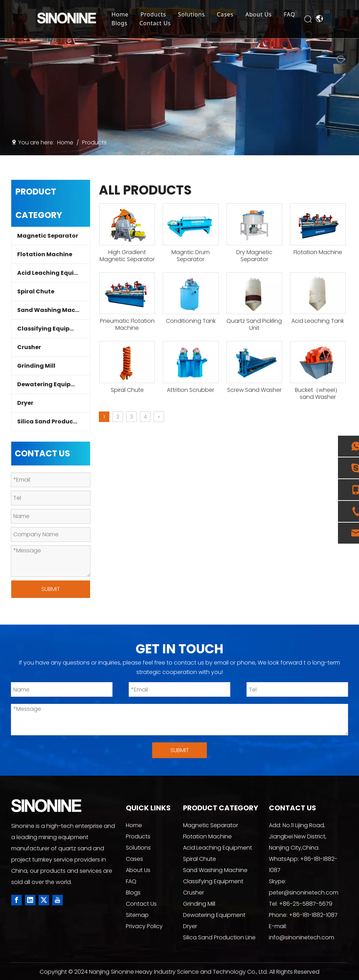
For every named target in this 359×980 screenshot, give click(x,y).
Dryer (25, 403)
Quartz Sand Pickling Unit (254, 325)
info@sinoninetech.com (301, 937)
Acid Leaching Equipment (53, 273)
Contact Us (157, 23)
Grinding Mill (36, 366)
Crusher (29, 347)
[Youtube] (57, 900)
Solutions (193, 15)
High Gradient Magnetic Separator (127, 256)
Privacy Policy (144, 926)
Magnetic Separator (47, 236)
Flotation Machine (44, 254)
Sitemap (137, 915)
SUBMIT (50, 589)
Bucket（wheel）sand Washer (317, 394)
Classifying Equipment (51, 329)
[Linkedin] (30, 900)
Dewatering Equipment (52, 384)
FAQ (292, 15)
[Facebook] (16, 900)
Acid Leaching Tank (317, 321)
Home (122, 15)
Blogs (122, 23)
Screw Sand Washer (254, 390)
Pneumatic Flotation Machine (127, 325)
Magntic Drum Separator (190, 256)
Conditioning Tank (191, 321)
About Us (261, 15)
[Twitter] (44, 900)
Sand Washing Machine (52, 310)
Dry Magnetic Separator (254, 256)
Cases (227, 15)
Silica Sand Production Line (53, 421)
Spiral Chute (35, 291)
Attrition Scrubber (190, 390)
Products (155, 15)
